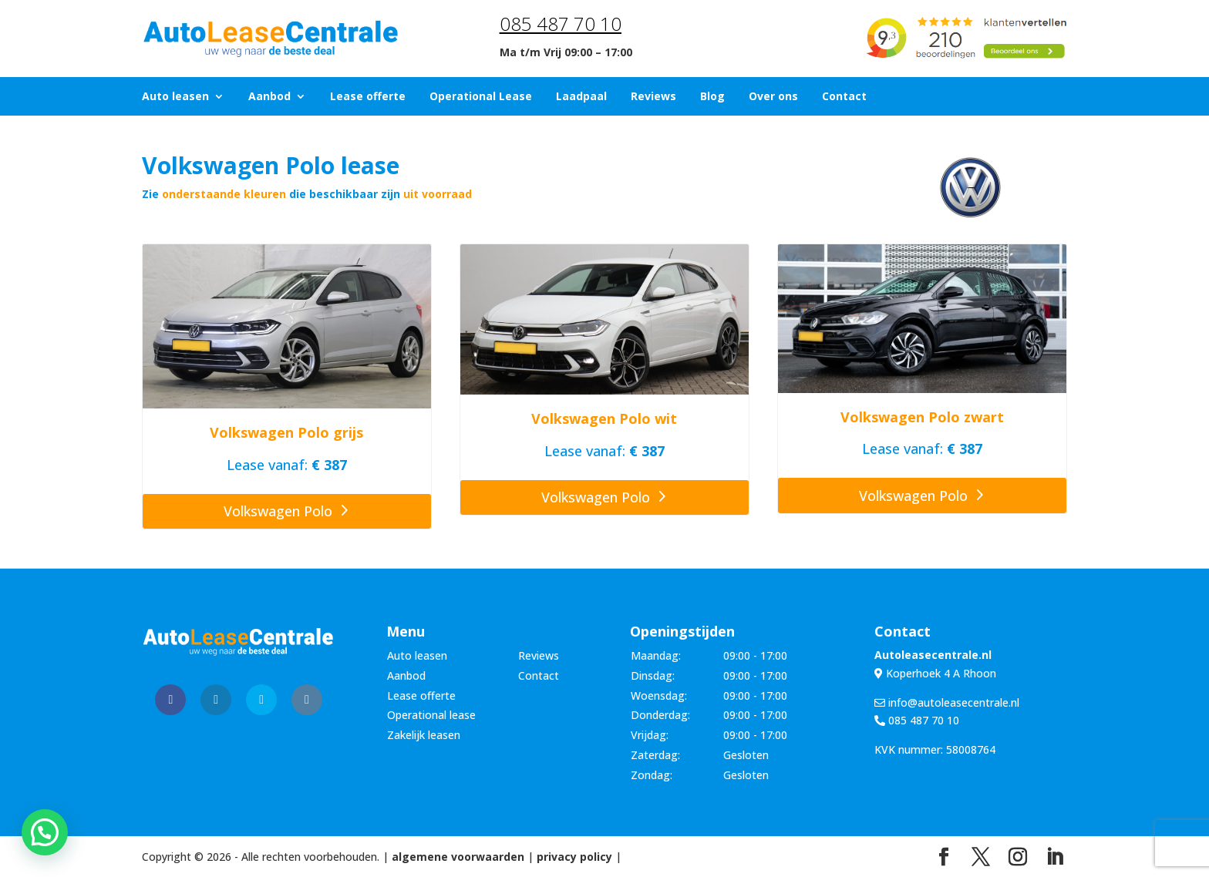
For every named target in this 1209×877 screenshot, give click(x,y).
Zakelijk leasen (423, 734)
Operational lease (431, 714)
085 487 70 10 (560, 23)
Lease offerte (368, 97)
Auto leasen (175, 97)
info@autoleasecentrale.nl (946, 702)
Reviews (653, 97)
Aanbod (269, 97)
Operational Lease (480, 97)
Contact (844, 97)
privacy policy (574, 856)
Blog (712, 97)
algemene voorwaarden (458, 856)
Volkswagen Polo (278, 511)
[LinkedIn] (1055, 857)
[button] (45, 832)
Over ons (773, 97)
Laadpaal (581, 97)
